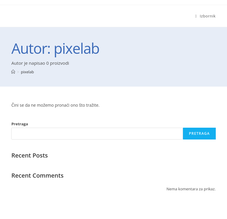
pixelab (27, 71)
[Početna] (13, 71)
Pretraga (19, 123)
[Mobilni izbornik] (205, 16)
